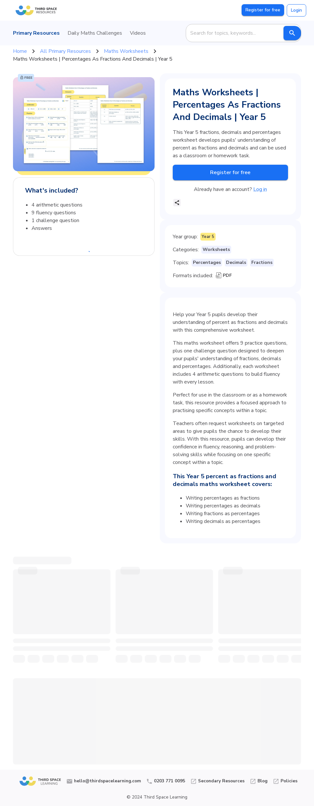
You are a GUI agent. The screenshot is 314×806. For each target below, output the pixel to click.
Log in (260, 189)
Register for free (262, 10)
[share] (177, 202)
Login (296, 10)
